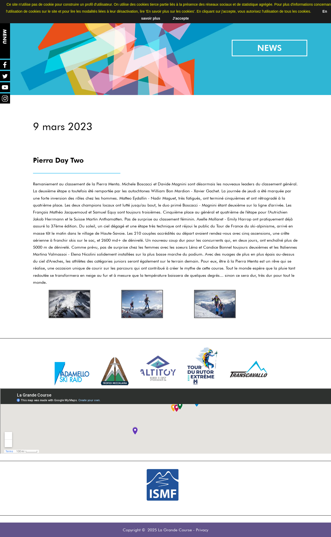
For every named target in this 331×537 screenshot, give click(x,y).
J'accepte (180, 18)
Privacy (202, 529)
